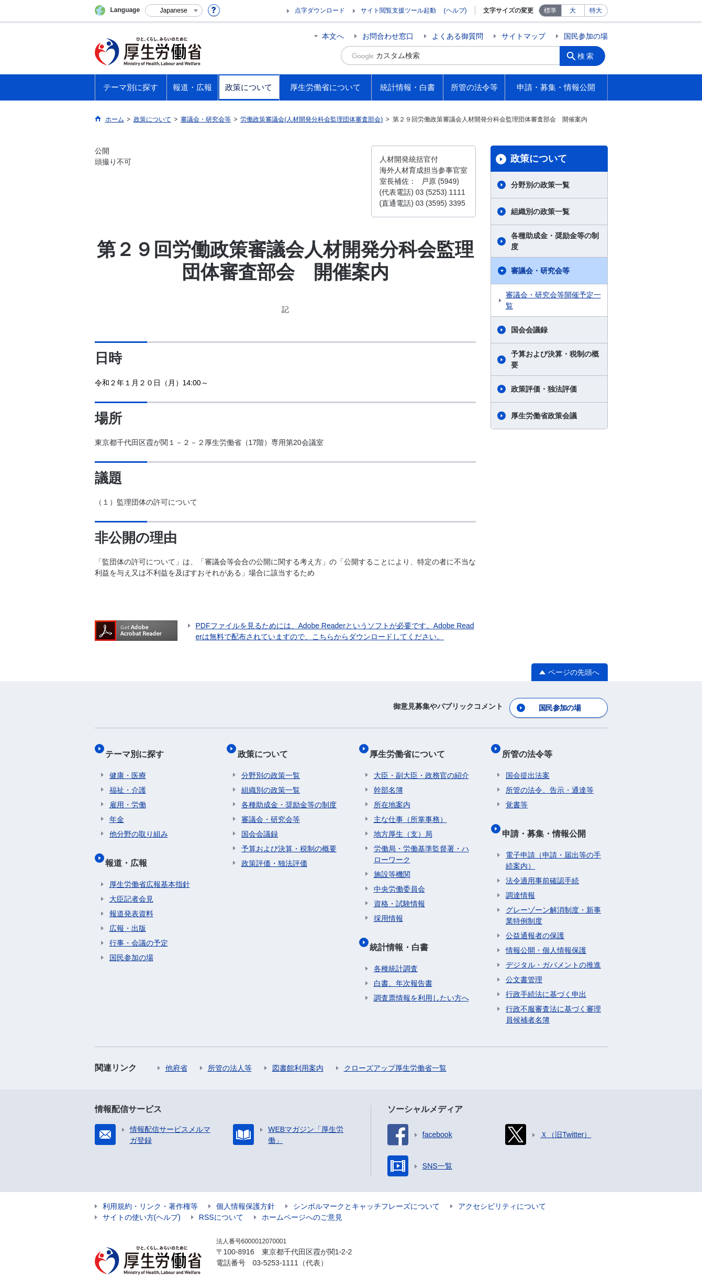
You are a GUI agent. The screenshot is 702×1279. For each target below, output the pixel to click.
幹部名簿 (388, 778)
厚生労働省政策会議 (544, 415)
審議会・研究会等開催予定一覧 (553, 300)
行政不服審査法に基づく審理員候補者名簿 (553, 994)
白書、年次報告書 (403, 963)
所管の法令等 (531, 745)
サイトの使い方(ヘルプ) (142, 1197)
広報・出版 (127, 908)
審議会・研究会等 (540, 270)
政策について (538, 158)
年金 (116, 807)
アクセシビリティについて (502, 1186)
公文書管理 (524, 959)
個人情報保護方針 (245, 1186)
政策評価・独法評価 (544, 389)
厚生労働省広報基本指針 (149, 864)
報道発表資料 (131, 893)
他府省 (176, 1047)
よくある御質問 (457, 36)
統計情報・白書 (403, 930)
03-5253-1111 (275, 1242)
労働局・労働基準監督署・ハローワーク (421, 842)
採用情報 (388, 906)
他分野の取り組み (138, 822)
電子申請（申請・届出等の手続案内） (553, 840)
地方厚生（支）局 (403, 822)
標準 (550, 10)
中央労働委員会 (399, 877)
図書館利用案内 (298, 1047)
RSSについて (221, 1197)
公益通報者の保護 (535, 915)
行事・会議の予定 (138, 922)
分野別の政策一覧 (540, 185)
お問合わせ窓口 (388, 36)
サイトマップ (523, 36)
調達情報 (520, 875)
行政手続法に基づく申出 (546, 974)
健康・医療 (127, 763)
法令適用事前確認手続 (542, 860)
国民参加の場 (586, 36)
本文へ (333, 36)
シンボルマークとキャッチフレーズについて (366, 1186)
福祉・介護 (127, 778)
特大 (595, 10)
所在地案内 (392, 792)
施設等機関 (392, 862)
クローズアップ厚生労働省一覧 (395, 1047)
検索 (589, 55)
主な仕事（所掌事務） (410, 807)
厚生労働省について (411, 745)
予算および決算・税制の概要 (555, 359)
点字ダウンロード (320, 10)
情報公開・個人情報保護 (546, 930)
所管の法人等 (230, 1047)
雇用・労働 (127, 792)
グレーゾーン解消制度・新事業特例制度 (553, 895)
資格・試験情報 (399, 891)
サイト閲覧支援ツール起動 (398, 10)
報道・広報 (130, 846)
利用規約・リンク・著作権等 (150, 1186)
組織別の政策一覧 (540, 211)
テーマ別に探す (138, 745)
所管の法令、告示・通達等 (550, 778)
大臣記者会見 (131, 878)
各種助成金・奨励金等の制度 (555, 241)
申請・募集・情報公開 (547, 817)
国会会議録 (529, 330)
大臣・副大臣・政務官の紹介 (421, 763)
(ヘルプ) (455, 10)
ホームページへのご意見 (302, 1197)
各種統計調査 (396, 948)
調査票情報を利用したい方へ (421, 977)
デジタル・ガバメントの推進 (553, 944)
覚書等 (517, 792)
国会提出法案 (528, 763)
